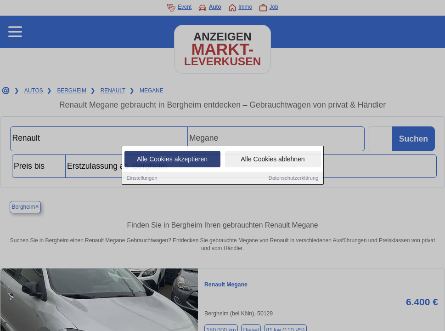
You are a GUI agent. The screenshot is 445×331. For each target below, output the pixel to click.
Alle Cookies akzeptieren (172, 159)
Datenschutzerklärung (294, 178)
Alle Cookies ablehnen (272, 159)
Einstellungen (142, 178)
